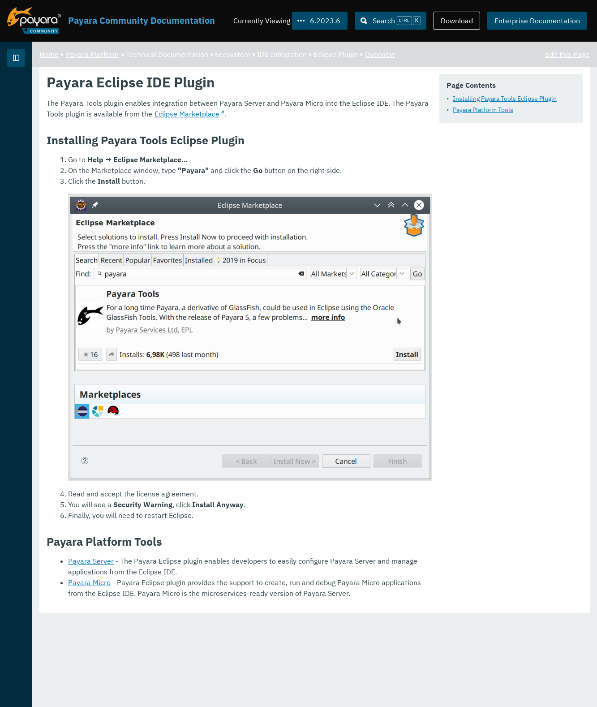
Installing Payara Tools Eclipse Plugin (223, 122)
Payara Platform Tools (202, 133)
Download (457, 20)
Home (160, 53)
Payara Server (202, 647)
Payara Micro (201, 669)
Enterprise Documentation (537, 20)
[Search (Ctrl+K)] (390, 21)
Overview (492, 53)
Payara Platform (35, 89)
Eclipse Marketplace (258, 169)
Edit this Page (567, 53)
